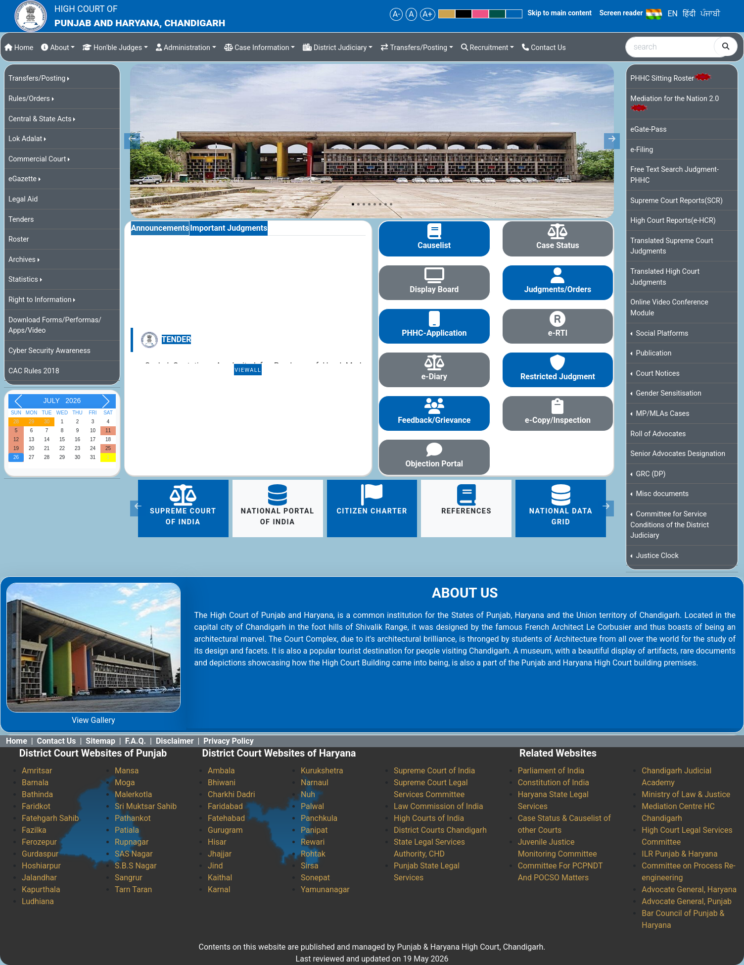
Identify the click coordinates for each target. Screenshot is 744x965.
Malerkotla (133, 794)
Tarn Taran (133, 889)
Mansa (127, 770)
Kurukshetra (322, 770)
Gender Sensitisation (667, 393)
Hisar (217, 842)
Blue (514, 13)
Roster (18, 239)
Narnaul (314, 782)
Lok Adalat (25, 139)
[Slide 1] (353, 204)
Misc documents (661, 494)
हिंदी (689, 13)
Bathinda (37, 794)
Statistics (23, 279)
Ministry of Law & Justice (686, 794)
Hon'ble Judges (112, 48)
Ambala (221, 770)
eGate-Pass (648, 129)
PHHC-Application (434, 333)
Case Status (557, 245)
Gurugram (225, 830)
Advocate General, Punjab (687, 901)
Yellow (446, 13)
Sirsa (310, 865)
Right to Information (40, 300)
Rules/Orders (29, 99)
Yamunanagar (325, 889)
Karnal (219, 889)
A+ (427, 14)
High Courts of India (429, 818)
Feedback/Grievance (434, 420)
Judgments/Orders (558, 289)
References (466, 499)
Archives (22, 259)
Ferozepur (39, 842)
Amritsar (37, 770)
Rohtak (313, 854)
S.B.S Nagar (136, 865)
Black (463, 13)
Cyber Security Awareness (49, 351)
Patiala (127, 830)
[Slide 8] (391, 204)
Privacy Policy (228, 741)
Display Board (434, 289)
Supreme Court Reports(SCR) (676, 201)
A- (396, 14)
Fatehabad (226, 818)
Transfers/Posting (413, 48)
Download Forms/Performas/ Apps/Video (54, 325)
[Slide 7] (385, 204)
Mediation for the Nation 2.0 (674, 102)
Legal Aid (23, 199)
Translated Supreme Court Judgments (671, 246)
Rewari (313, 842)
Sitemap (100, 741)
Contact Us (544, 48)
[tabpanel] (248, 306)
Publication (652, 353)
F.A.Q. (135, 741)
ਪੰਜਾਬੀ (710, 13)
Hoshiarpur (41, 865)
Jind (215, 865)
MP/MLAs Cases (662, 413)
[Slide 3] (364, 204)
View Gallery (93, 720)
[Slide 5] (374, 204)
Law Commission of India (438, 806)
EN (672, 13)
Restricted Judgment (557, 376)
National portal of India (278, 505)
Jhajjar (220, 854)
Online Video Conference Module (669, 307)
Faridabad (225, 806)
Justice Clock (656, 556)
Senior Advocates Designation (677, 454)
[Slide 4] (369, 204)
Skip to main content (559, 13)
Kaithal (220, 877)
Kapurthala (41, 889)
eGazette (22, 179)
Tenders (21, 219)
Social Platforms (661, 333)
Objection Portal (435, 463)
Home (18, 48)
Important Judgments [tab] (228, 228)
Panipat (314, 830)
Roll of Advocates (658, 434)
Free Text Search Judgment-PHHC (674, 175)
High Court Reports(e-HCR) (673, 220)
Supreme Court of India (183, 505)
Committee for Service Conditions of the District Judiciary (669, 525)
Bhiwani (221, 782)
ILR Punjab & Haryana (679, 854)
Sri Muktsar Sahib (146, 806)
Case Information (256, 48)
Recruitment (485, 48)
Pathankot (133, 818)
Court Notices (657, 373)
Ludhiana (38, 901)
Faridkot (36, 806)
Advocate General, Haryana (689, 889)
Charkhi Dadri (231, 794)
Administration (183, 48)
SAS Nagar (134, 854)
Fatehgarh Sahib (50, 818)
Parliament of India (551, 770)
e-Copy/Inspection (558, 420)
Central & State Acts (40, 119)
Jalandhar (39, 877)
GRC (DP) (650, 474)
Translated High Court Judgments (664, 277)
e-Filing (641, 150)
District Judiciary (335, 48)
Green (497, 13)
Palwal (312, 806)
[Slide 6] (380, 204)
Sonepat (315, 877)
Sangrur (128, 877)
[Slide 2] (358, 204)
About (55, 48)
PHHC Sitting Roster (670, 78)
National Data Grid (561, 505)
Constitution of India (553, 782)
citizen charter (371, 499)
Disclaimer (175, 741)
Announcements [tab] (160, 228)
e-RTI (557, 333)
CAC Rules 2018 (33, 371)
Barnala (35, 782)
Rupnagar (131, 842)
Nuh (308, 794)
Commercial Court (37, 159)
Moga (125, 782)
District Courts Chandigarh (440, 830)
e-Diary (434, 376)
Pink (480, 13)
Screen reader (621, 13)
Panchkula (319, 818)
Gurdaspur (40, 854)
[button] (138, 508)
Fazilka (34, 830)
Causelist (434, 245)
